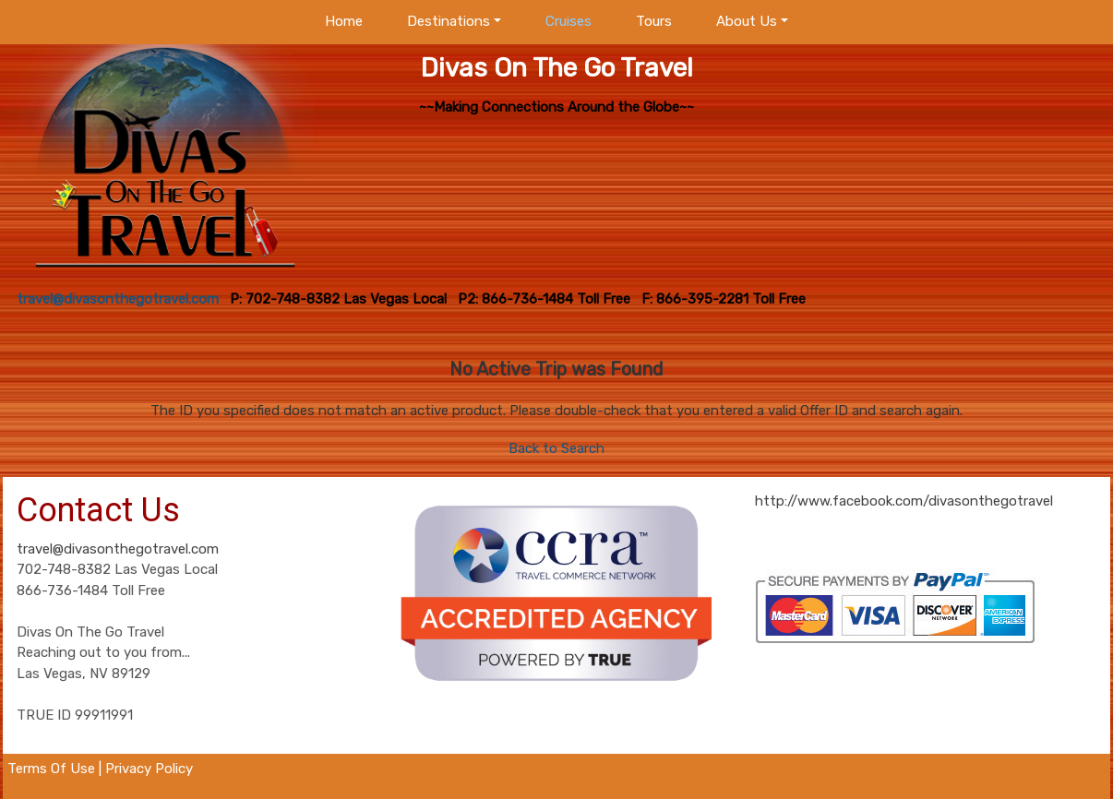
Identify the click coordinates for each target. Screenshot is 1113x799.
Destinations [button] (448, 21)
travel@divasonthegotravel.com (118, 549)
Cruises (568, 21)
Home (344, 21)
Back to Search (556, 448)
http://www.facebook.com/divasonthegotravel (904, 501)
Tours (654, 21)
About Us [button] (746, 21)
